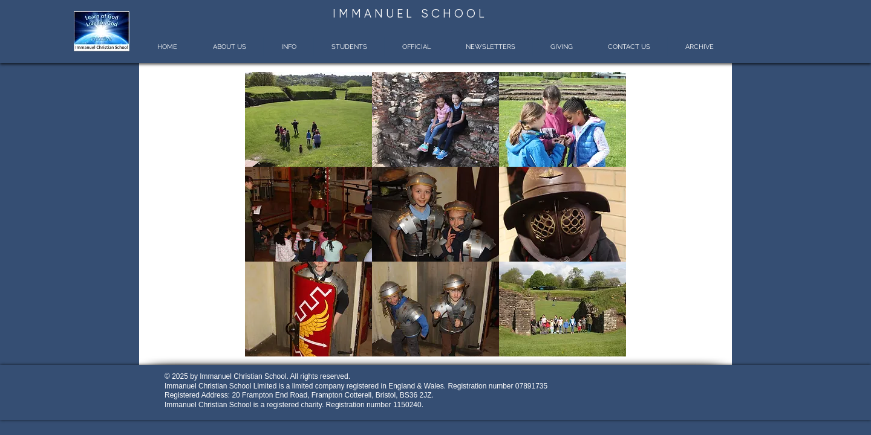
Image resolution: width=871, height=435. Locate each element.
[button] (229, 46)
